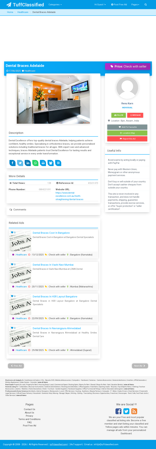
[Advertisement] (78, 38)
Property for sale (19, 384)
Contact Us (29, 409)
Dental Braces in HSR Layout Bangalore (55, 296)
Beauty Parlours (95, 391)
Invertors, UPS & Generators (136, 380)
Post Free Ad (119, 4)
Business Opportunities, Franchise (105, 393)
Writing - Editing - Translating (81, 393)
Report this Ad (127, 139)
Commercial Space (61, 384)
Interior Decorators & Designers (112, 389)
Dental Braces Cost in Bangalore (51, 232)
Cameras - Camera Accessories (100, 380)
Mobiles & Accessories (63, 380)
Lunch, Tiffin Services (67, 391)
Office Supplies (84, 387)
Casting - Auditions (82, 391)
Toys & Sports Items (124, 387)
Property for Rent (31, 384)
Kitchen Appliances (12, 382)
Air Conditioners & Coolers (31, 380)
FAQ (29, 422)
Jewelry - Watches (21, 389)
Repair (68, 393)
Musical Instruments (36, 387)
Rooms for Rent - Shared (87, 384)
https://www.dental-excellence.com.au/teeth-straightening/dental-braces (69, 196)
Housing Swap (44, 384)
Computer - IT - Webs (109, 391)
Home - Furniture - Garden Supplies (55, 389)
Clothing (135, 387)
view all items (43, 382)
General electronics (119, 380)
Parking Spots (73, 384)
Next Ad (139, 365)
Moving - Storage (58, 393)
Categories (55, 4)
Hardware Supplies (75, 389)
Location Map (127, 133)
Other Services (10, 395)
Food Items (94, 387)
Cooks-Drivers (123, 391)
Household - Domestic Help (42, 393)
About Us (29, 412)
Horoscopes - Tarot (125, 393)
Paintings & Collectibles (69, 387)
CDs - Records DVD (47, 380)
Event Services (133, 391)
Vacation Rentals (117, 384)
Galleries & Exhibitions (52, 387)
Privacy (29, 415)
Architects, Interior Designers (38, 391)
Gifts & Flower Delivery (24, 393)
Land (51, 384)
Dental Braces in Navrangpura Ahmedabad (57, 328)
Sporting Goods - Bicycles (108, 387)
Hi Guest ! (100, 4)
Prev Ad (16, 365)
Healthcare (21, 254)
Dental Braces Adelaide (25, 66)
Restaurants (54, 391)
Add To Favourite (128, 127)
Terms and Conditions (29, 419)
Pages (135, 4)
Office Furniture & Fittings (92, 389)
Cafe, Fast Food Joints (140, 393)
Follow (118, 115)
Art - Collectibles (22, 387)
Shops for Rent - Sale (103, 384)
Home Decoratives (35, 389)
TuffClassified (25, 5)
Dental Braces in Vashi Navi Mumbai (53, 264)
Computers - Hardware (80, 380)
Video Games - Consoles (28, 382)
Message (135, 115)
